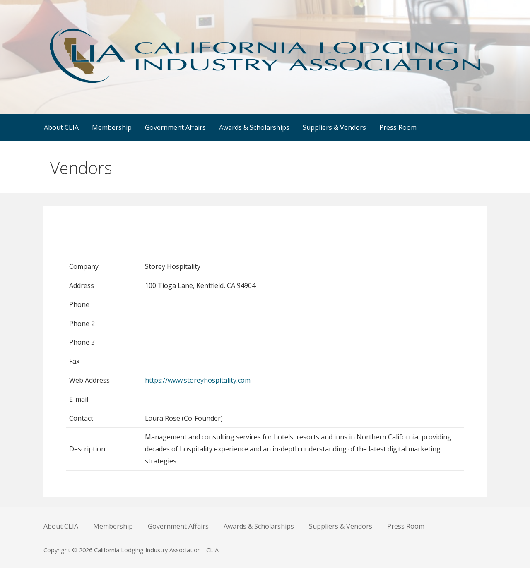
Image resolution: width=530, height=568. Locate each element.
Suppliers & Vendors (334, 127)
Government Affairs (175, 127)
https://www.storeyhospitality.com (198, 380)
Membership (112, 127)
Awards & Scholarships (254, 127)
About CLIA (61, 127)
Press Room (398, 127)
